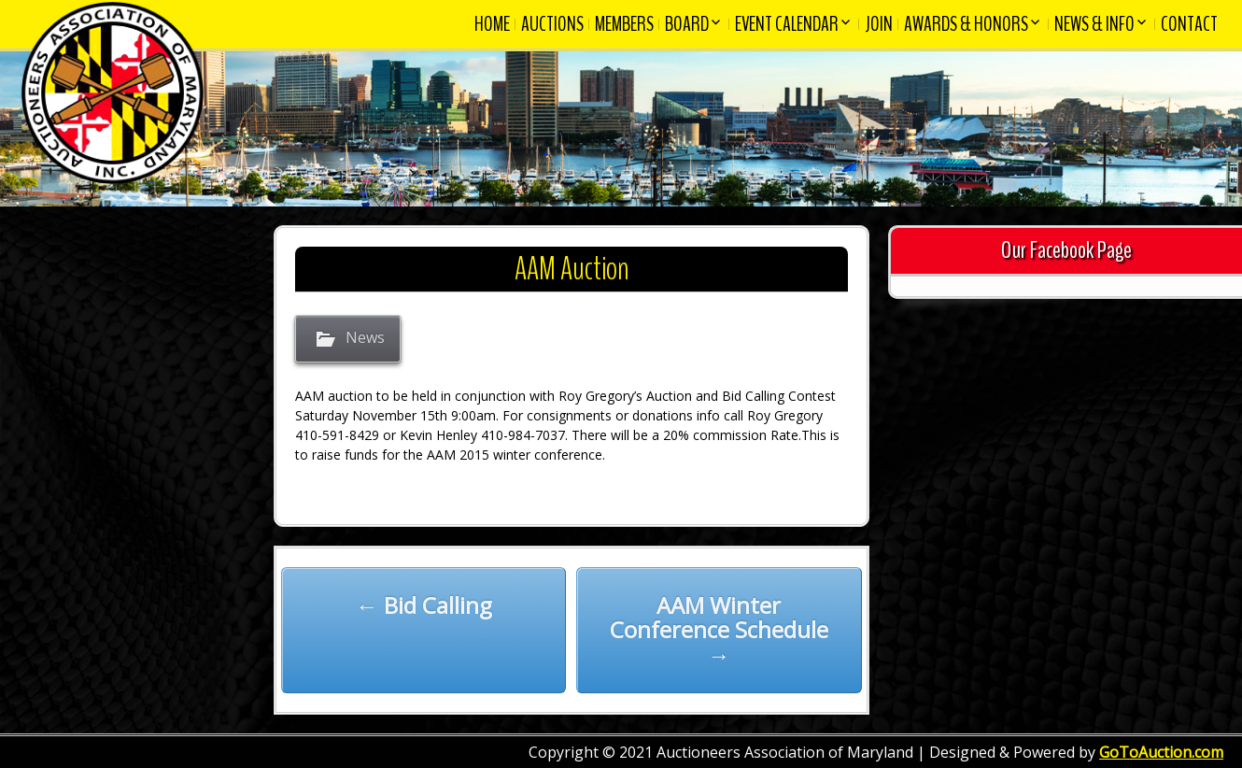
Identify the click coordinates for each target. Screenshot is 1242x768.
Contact (1189, 24)
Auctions (552, 24)
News (365, 338)
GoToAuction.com (1161, 752)
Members (624, 24)
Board (687, 24)
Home (492, 24)
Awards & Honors (966, 24)
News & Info (1094, 24)
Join (879, 24)
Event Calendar (787, 24)
